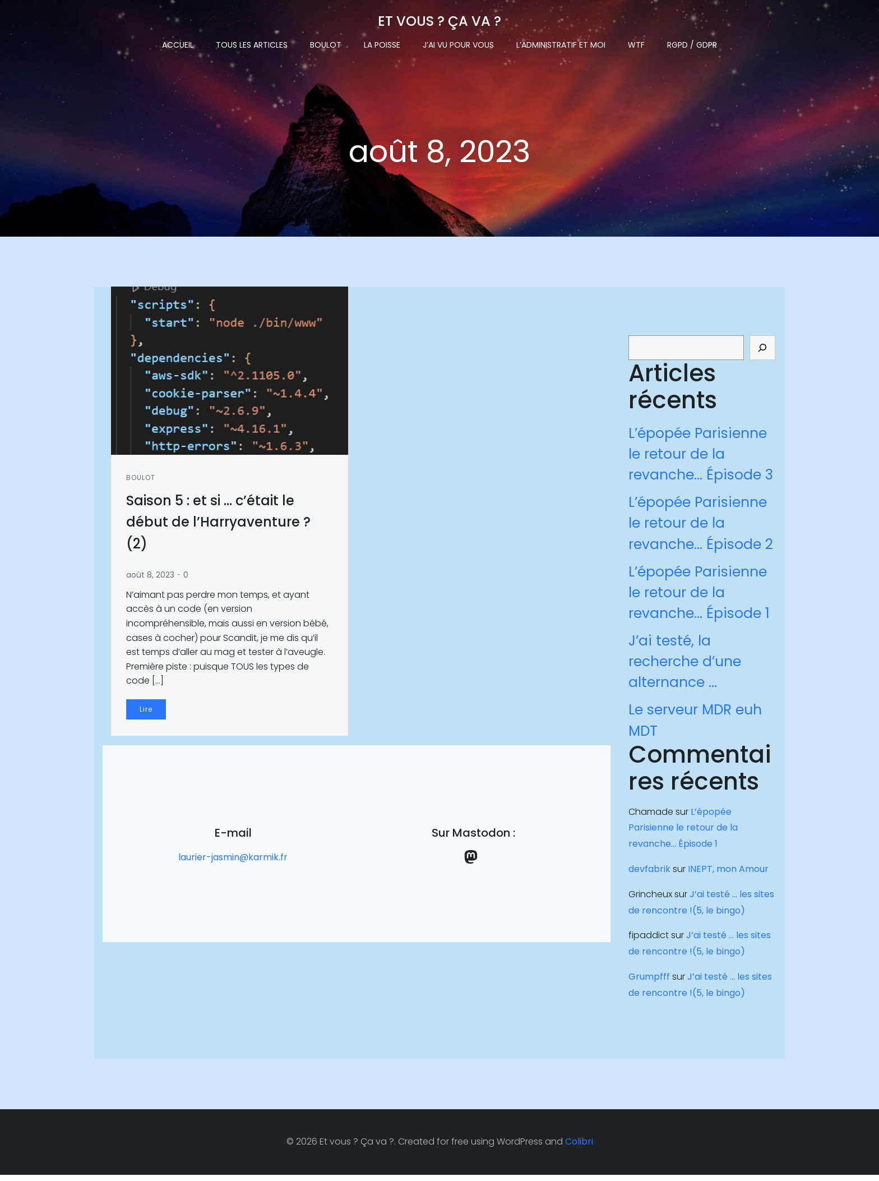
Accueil (177, 42)
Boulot (325, 42)
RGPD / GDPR (692, 42)
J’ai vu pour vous (458, 42)
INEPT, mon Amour (727, 872)
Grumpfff (648, 980)
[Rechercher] (763, 351)
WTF (636, 42)
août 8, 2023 (152, 578)
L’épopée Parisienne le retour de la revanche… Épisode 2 (699, 526)
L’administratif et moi (560, 42)
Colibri (579, 1147)
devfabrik (648, 872)
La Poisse (382, 42)
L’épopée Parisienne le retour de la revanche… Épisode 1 (698, 595)
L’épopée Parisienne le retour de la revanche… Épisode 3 (699, 457)
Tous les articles (252, 42)
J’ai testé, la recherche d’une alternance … (683, 665)
